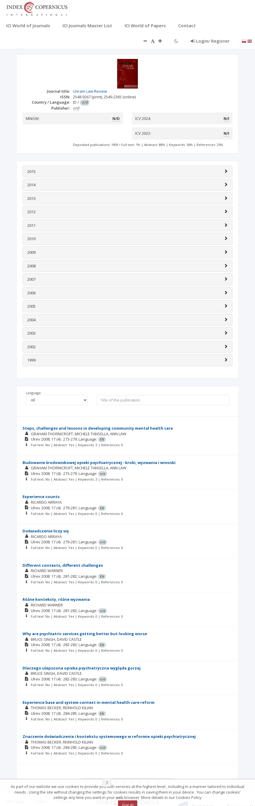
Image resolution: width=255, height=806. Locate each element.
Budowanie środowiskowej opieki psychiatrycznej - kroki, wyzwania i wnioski (99, 462)
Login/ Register (210, 41)
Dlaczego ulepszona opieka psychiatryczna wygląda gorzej (82, 668)
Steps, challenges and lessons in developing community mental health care (98, 428)
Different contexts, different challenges (63, 565)
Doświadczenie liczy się (46, 531)
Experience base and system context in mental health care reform (88, 702)
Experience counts (41, 496)
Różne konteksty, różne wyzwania (56, 599)
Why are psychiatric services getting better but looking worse (85, 633)
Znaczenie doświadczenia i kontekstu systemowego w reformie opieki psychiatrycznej (109, 736)
